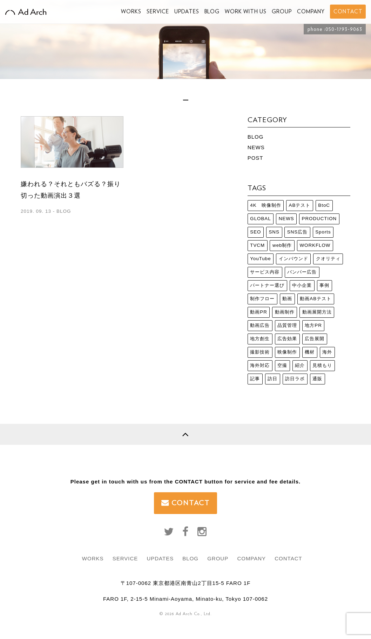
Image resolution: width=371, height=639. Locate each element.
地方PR (313, 325)
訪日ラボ (295, 378)
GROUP (282, 11)
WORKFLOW (314, 245)
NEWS (256, 147)
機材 (310, 352)
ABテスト (300, 205)
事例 (324, 285)
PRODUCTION (319, 218)
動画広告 (260, 325)
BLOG (212, 11)
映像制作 (287, 352)
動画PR (258, 312)
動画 (287, 298)
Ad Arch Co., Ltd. (194, 613)
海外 (327, 352)
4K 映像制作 (265, 205)
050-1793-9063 (343, 29)
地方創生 (260, 338)
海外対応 (260, 365)
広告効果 (287, 338)
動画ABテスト (315, 298)
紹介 (300, 365)
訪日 (272, 378)
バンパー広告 (302, 272)
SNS (274, 232)
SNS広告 (297, 232)
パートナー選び (267, 285)
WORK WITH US (246, 11)
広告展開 (314, 338)
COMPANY (311, 11)
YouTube (260, 258)
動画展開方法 (317, 312)
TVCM (257, 245)
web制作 (282, 245)
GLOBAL (260, 218)
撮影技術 (260, 352)
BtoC (324, 205)
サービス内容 (264, 272)
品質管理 (287, 325)
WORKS (131, 11)
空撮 (282, 365)
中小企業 (302, 285)
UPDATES (186, 11)
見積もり (322, 365)
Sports (323, 232)
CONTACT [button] (348, 11)
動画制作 (285, 312)
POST (255, 158)
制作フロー (262, 298)
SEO (255, 232)
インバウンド (293, 258)
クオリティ (328, 258)
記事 (255, 378)
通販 (317, 378)
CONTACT (185, 503)
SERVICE (158, 11)
